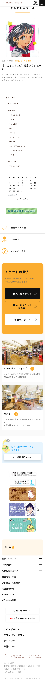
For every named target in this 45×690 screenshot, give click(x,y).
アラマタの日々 (15, 166)
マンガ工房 (13, 124)
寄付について (10, 646)
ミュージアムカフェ (16, 150)
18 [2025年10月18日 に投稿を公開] (31, 185)
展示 (11, 128)
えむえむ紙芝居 (15, 115)
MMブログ (12, 161)
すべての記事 (13, 103)
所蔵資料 (12, 141)
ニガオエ (27, 61)
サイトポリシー (12, 629)
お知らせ (19, 61)
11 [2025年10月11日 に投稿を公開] (31, 183)
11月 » (25, 199)
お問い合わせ (8, 594)
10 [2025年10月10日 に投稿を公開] (27, 183)
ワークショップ (15, 137)
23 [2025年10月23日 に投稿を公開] (22, 188)
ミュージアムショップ (17, 146)
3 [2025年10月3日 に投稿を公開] (26, 180)
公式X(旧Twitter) (24, 457)
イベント (12, 133)
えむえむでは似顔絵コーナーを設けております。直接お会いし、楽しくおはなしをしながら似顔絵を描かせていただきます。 (22, 77)
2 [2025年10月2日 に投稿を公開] (22, 180)
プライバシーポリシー (15, 635)
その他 (11, 155)
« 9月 (19, 199)
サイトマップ (11, 640)
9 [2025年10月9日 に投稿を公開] (22, 183)
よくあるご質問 (9, 599)
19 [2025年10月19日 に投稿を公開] (35, 185)
